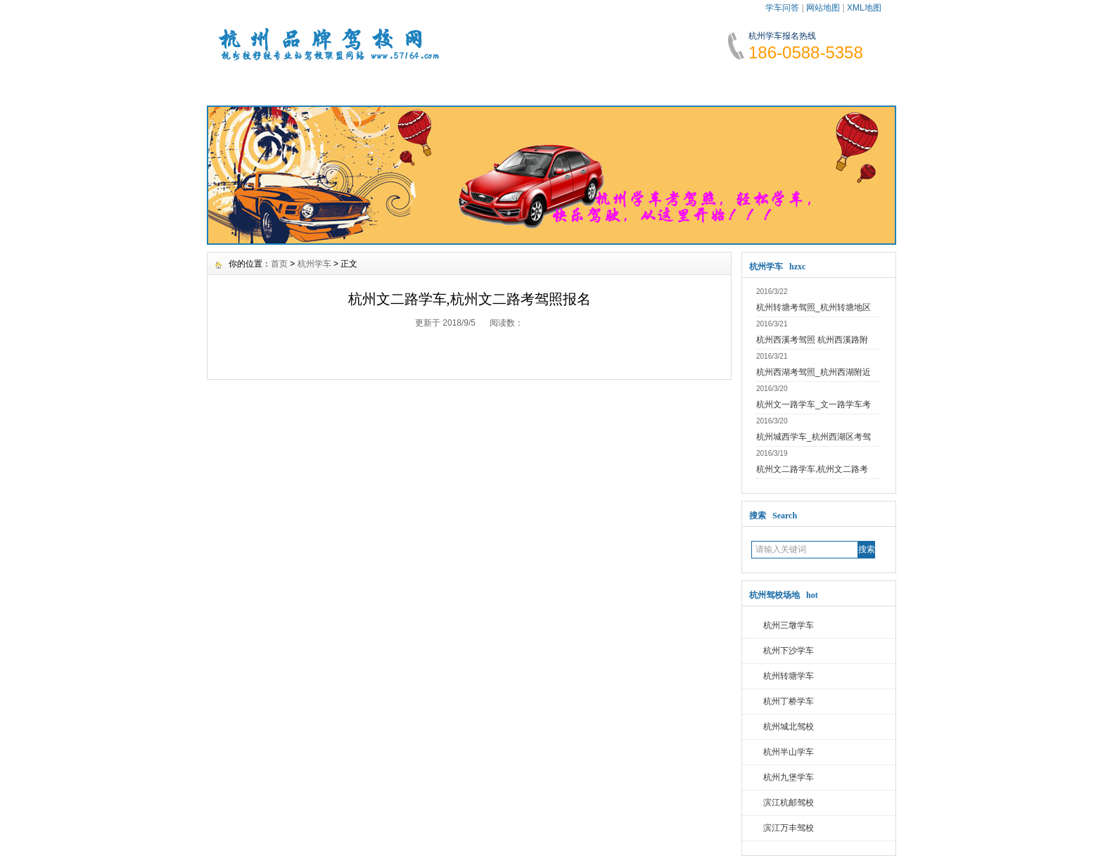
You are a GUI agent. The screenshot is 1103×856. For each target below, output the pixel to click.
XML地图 (864, 8)
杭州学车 (314, 264)
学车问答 (782, 8)
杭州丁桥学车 (788, 701)
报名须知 (420, 84)
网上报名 (760, 84)
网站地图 (823, 8)
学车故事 (675, 84)
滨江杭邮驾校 (788, 802)
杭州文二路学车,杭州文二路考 (812, 469)
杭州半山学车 (788, 752)
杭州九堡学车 (788, 777)
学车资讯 (335, 84)
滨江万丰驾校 (788, 828)
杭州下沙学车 (788, 651)
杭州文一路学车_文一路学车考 (813, 404)
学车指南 (590, 84)
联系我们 (845, 84)
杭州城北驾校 (788, 727)
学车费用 (505, 84)
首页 (279, 264)
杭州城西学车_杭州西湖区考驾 (813, 437)
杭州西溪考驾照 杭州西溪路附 (812, 340)
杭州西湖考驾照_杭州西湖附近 (813, 372)
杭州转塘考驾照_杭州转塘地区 (813, 307)
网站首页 (249, 84)
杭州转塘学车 (788, 676)
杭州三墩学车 (788, 625)
